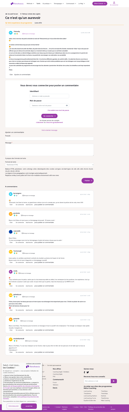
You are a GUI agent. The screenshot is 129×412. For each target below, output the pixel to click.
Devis (55, 388)
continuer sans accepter (33, 363)
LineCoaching (88, 391)
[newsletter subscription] (114, 381)
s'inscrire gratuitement (54, 122)
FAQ (54, 376)
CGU (85, 407)
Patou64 (17, 31)
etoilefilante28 (18, 339)
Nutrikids (103, 396)
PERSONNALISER (14, 406)
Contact (58, 407)
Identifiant (34, 91)
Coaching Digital (57, 374)
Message (8, 143)
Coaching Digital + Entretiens (61, 372)
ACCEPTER (29, 406)
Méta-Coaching (105, 400)
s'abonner (39, 122)
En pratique (46, 3)
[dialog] (22, 386)
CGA (81, 407)
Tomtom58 (17, 251)
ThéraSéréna (87, 393)
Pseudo (7, 136)
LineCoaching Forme (90, 398)
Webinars (55, 385)
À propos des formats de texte (15, 158)
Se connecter (20, 204)
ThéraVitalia (104, 393)
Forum (55, 382)
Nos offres (57, 369)
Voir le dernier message (49, 130)
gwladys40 (17, 294)
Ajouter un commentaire (22, 74)
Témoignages (58, 3)
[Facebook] (84, 372)
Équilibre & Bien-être (90, 400)
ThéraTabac (104, 391)
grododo (16, 213)
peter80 (16, 319)
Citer (11, 74)
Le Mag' (80, 3)
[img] (67, 105)
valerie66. (17, 231)
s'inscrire (30, 204)
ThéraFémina (105, 398)
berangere (17, 193)
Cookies (76, 407)
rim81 (15, 271)
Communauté (70, 3)
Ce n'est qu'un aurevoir (54, 365)
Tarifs (38, 3)
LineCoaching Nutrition (90, 396)
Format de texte (10, 162)
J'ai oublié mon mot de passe (58, 110)
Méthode (29, 3)
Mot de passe (35, 101)
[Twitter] (88, 372)
